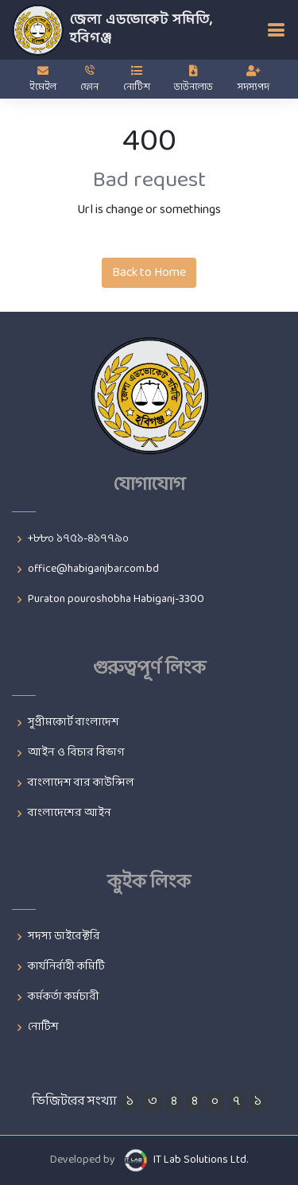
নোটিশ (43, 1027)
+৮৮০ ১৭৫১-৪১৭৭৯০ (78, 539)
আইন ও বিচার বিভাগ (76, 753)
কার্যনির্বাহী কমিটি (66, 967)
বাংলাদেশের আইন (69, 813)
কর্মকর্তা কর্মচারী (63, 997)
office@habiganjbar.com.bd (93, 569)
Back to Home (149, 272)
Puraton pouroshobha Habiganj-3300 (116, 599)
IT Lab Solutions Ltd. (200, 1160)
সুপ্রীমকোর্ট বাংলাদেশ (73, 722)
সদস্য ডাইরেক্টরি (64, 936)
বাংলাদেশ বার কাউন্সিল (81, 783)
